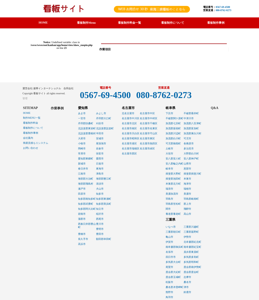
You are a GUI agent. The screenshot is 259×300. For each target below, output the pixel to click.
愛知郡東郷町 (85, 158)
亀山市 (169, 237)
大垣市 (169, 153)
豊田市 (100, 234)
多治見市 (189, 148)
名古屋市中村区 (148, 118)
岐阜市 (169, 168)
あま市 (82, 113)
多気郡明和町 (191, 262)
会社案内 (28, 138)
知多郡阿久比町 (87, 209)
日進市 (100, 163)
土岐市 (169, 148)
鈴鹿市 (187, 292)
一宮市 (82, 118)
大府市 (82, 138)
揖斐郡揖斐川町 (192, 173)
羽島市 (169, 198)
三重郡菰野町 (191, 232)
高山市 (187, 214)
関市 (168, 209)
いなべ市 (171, 226)
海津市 (187, 183)
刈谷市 (100, 123)
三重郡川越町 (191, 226)
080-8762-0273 (223, 10)
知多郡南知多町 (87, 198)
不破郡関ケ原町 (174, 118)
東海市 (100, 168)
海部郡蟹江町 (103, 178)
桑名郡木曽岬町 (174, 287)
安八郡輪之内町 (174, 163)
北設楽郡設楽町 (105, 128)
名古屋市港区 (129, 143)
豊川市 (100, 224)
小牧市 (82, 143)
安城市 (100, 138)
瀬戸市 (82, 188)
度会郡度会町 (191, 272)
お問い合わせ (30, 148)
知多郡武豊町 (85, 204)
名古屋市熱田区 (148, 143)
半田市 (100, 133)
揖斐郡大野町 (173, 173)
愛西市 (100, 158)
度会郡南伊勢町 (192, 267)
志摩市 (187, 277)
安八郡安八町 (173, 158)
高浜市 (82, 244)
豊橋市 (82, 234)
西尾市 (100, 219)
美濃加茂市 (172, 193)
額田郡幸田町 (103, 239)
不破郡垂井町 (191, 113)
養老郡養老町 (173, 214)
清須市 (100, 183)
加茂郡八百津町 (192, 123)
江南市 (82, 173)
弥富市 (100, 153)
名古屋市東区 (147, 138)
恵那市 (187, 168)
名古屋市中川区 (130, 118)
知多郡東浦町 (103, 198)
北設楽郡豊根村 (87, 133)
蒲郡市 (82, 219)
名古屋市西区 (129, 153)
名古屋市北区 (129, 123)
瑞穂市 (187, 188)
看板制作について (33, 128)
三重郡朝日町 (173, 232)
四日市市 (171, 257)
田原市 (82, 193)
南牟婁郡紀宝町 (192, 247)
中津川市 (189, 118)
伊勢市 (187, 237)
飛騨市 (187, 209)
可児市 (187, 138)
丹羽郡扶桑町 (85, 123)
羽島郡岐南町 (191, 198)
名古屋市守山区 (148, 133)
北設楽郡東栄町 (87, 128)
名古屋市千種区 (148, 123)
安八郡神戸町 (191, 158)
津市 (186, 287)
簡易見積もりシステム (35, 143)
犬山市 (100, 188)
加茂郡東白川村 (192, 133)
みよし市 (101, 113)
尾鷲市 (169, 267)
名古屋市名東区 (148, 128)
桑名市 (187, 282)
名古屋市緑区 (147, 148)
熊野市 (169, 292)
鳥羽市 (169, 297)
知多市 (100, 193)
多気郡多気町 (191, 257)
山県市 (187, 163)
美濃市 (187, 193)
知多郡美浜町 (103, 204)
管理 (25, 98)
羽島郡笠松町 (173, 204)
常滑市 (82, 153)
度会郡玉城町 (173, 277)
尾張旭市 (101, 143)
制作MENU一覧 (31, 118)
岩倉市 (100, 148)
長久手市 (83, 239)
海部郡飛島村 (85, 183)
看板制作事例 (30, 133)
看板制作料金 (30, 123)
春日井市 (83, 168)
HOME (43, 22)
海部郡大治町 (85, 178)
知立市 (100, 209)
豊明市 (100, 229)
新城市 (82, 163)
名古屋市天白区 (130, 133)
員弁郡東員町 (191, 252)
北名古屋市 (128, 113)
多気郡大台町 (173, 262)
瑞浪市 (169, 188)
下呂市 (169, 113)
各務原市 (189, 143)
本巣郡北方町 (173, 183)
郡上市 (187, 204)
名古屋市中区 (147, 113)
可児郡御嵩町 (173, 143)
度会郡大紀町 (173, 272)
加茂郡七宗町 (173, 123)
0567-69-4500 (223, 7)
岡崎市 (82, 148)
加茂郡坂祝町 (173, 128)
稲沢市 (100, 214)
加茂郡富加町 (191, 128)
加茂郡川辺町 (173, 133)
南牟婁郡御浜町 (174, 247)
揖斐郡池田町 (173, 178)
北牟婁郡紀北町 (192, 242)
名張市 (169, 252)
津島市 (100, 173)
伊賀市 (169, 242)
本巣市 (187, 178)
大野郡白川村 (191, 153)
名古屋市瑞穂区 (130, 148)
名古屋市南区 (129, 128)
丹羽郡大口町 (103, 118)
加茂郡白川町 (173, 138)
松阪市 (169, 282)
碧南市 (82, 214)
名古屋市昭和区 (130, 138)
